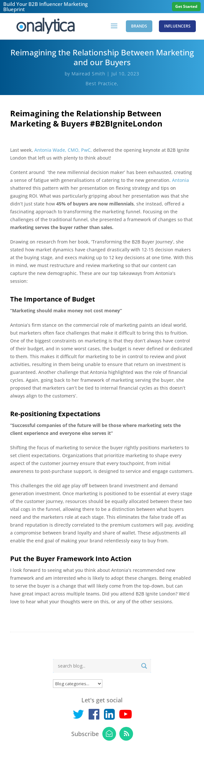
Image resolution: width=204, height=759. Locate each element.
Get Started (186, 6)
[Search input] (97, 666)
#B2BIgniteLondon (126, 123)
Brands (139, 26)
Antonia (180, 180)
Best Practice (101, 83)
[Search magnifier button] (144, 666)
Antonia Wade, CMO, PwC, (63, 150)
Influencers (177, 26)
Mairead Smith (88, 73)
